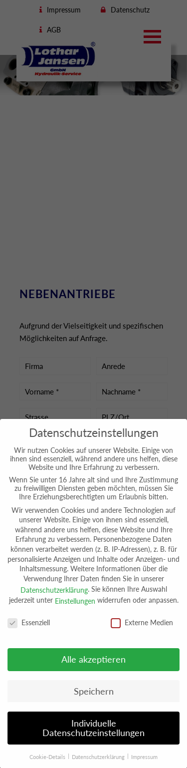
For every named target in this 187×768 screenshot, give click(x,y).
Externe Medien (142, 630)
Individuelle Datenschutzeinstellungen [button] (93, 736)
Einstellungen (75, 609)
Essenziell (28, 630)
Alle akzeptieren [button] (93, 668)
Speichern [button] (94, 699)
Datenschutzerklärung (54, 598)
